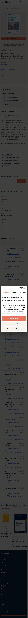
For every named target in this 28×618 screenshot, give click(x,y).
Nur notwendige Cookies (14, 328)
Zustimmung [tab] (5, 292)
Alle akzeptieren (14, 318)
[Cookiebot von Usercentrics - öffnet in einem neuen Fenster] (19, 288)
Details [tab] (14, 292)
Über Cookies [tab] (22, 292)
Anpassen (14, 323)
